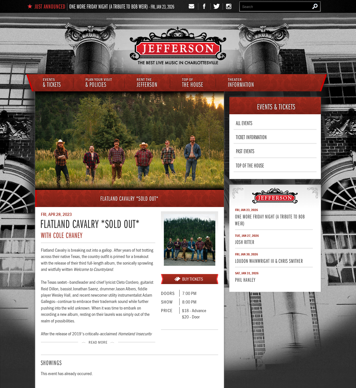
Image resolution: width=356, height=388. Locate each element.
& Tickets (52, 83)
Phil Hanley (245, 279)
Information (241, 83)
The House (192, 83)
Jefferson (147, 83)
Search (315, 6)
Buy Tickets (192, 279)
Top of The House (250, 165)
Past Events (245, 151)
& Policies (98, 83)
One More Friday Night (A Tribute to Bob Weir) (108, 6)
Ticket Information (251, 137)
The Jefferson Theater (178, 46)
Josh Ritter (244, 241)
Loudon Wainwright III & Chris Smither (269, 260)
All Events (244, 123)
